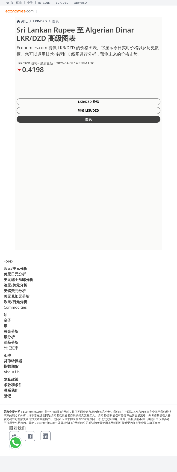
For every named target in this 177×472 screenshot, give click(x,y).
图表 (88, 119)
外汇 (22, 21)
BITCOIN (44, 3)
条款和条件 (13, 384)
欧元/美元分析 (15, 268)
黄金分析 (11, 331)
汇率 (7, 355)
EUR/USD (62, 3)
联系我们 (11, 390)
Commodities (15, 307)
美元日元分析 (15, 274)
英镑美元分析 (15, 290)
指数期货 (11, 366)
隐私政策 (11, 379)
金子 (30, 3)
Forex (8, 261)
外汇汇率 (11, 347)
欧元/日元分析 (15, 301)
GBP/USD (80, 3)
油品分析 (11, 342)
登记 (7, 395)
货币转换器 (13, 360)
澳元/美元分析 (15, 285)
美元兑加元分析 (17, 296)
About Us (12, 371)
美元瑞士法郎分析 (18, 279)
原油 (19, 3)
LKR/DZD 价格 (88, 101)
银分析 (9, 336)
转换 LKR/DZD (88, 110)
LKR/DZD (40, 21)
